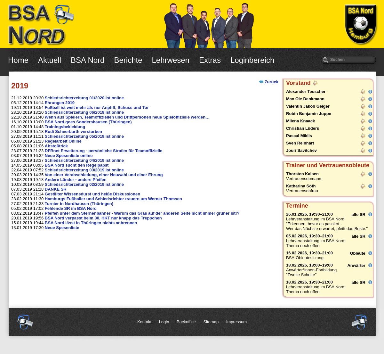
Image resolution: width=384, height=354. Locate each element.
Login (164, 321)
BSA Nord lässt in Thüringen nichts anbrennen (91, 222)
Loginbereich (252, 60)
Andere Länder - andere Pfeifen (76, 179)
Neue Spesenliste (62, 227)
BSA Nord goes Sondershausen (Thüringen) (88, 121)
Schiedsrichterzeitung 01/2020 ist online (84, 97)
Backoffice (186, 321)
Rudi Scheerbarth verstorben (73, 131)
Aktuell (49, 60)
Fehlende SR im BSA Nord (71, 208)
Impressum (236, 321)
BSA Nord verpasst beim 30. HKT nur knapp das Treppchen (103, 218)
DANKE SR (56, 189)
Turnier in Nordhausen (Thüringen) (79, 203)
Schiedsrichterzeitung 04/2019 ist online (84, 160)
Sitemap (211, 321)
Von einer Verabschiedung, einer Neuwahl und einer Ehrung (104, 174)
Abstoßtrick (56, 146)
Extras (210, 60)
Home (18, 60)
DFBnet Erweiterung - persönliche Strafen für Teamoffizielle (103, 150)
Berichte (128, 60)
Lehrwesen (170, 60)
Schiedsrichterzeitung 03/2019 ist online (84, 170)
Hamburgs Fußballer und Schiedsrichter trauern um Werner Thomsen (113, 198)
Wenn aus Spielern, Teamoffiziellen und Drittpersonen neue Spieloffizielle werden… (127, 117)
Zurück (271, 81)
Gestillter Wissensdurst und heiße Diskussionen (92, 194)
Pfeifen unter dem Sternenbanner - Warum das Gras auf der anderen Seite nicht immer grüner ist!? (142, 213)
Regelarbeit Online (63, 141)
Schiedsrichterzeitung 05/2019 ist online (84, 136)
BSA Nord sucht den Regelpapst (77, 165)
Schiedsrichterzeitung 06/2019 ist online (84, 112)
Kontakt (144, 321)
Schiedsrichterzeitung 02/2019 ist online (84, 184)
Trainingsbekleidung (65, 126)
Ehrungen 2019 (60, 102)
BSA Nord (87, 60)
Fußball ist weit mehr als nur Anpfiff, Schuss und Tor (97, 107)
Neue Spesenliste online (69, 155)
